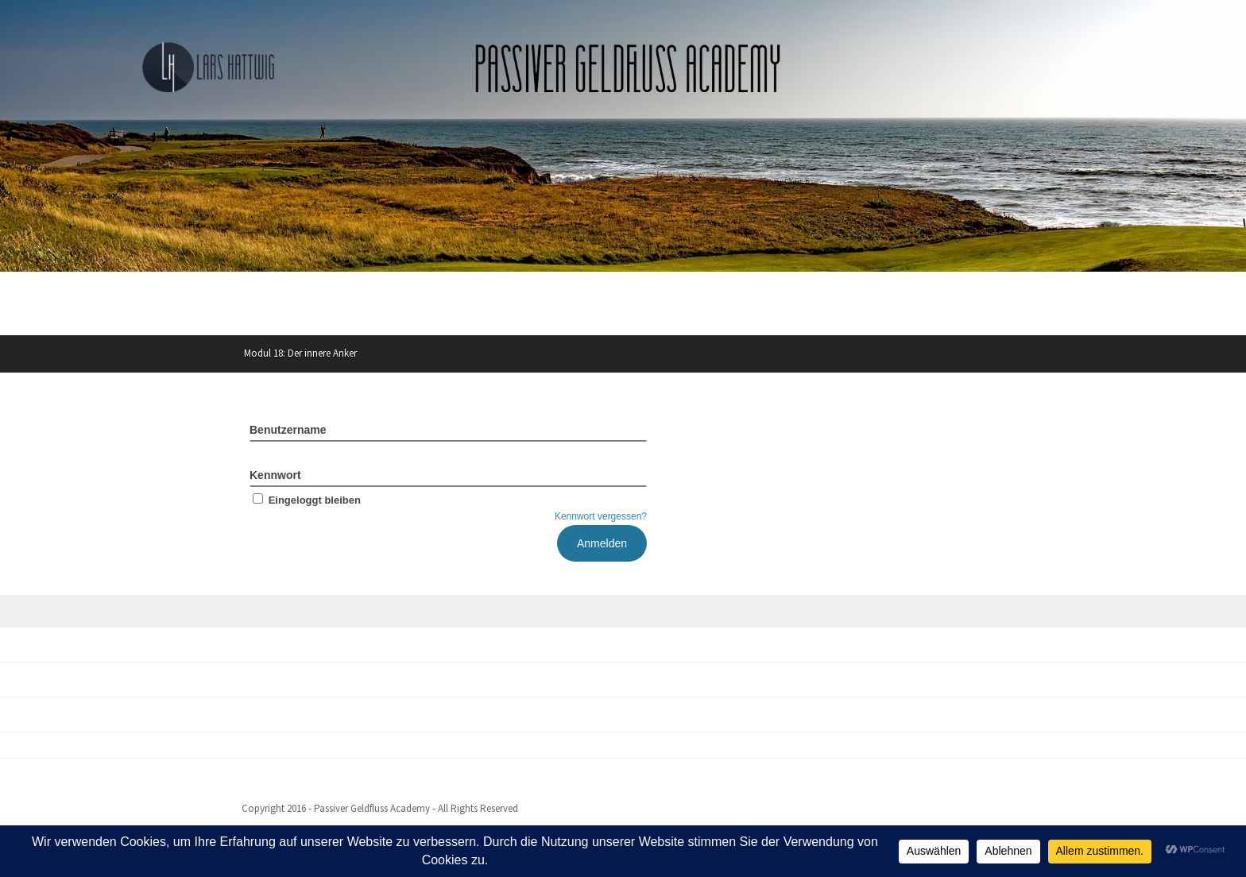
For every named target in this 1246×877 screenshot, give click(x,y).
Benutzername (288, 429)
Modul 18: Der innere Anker (300, 353)
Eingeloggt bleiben (305, 500)
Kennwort (275, 475)
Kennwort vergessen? (601, 516)
